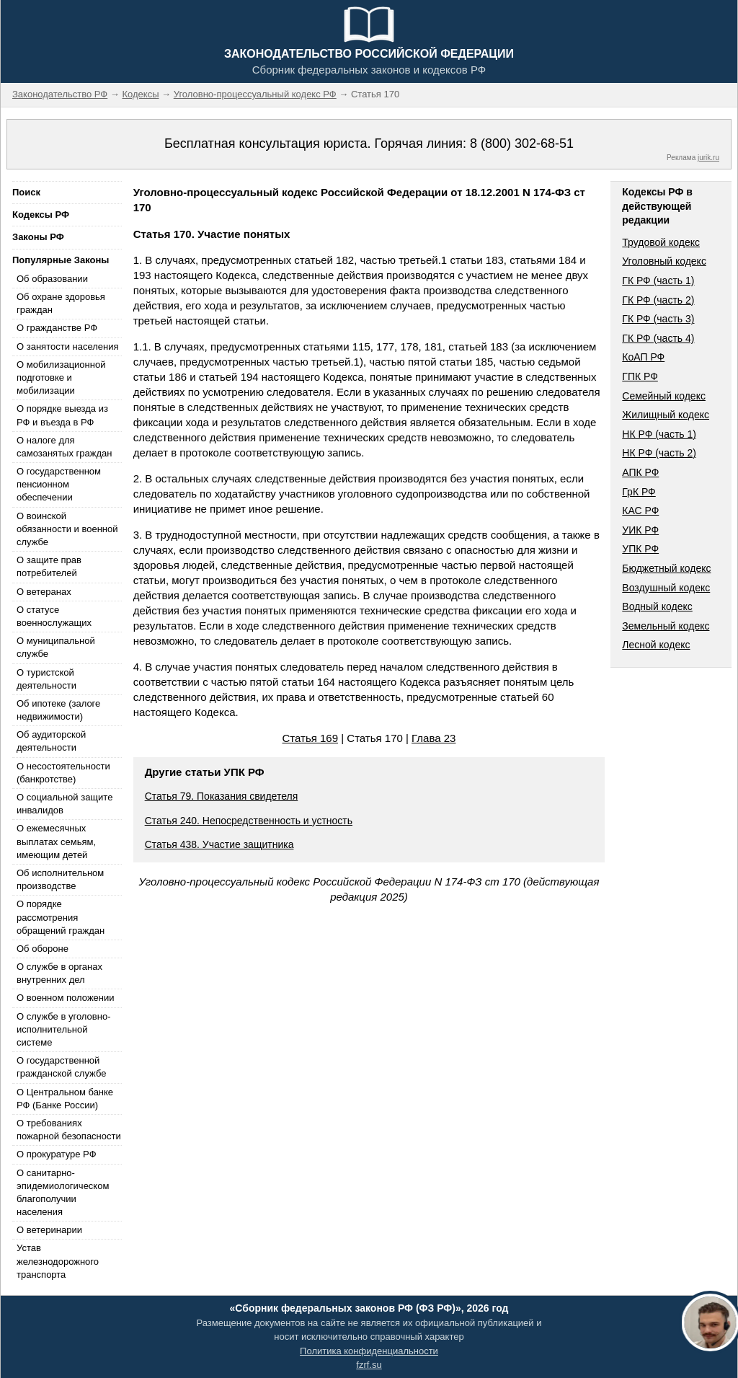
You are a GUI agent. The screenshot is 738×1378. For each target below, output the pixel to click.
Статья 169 (311, 738)
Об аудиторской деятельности (51, 741)
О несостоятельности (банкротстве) (63, 773)
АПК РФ (640, 472)
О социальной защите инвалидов (64, 804)
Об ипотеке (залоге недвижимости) (58, 710)
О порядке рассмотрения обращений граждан (61, 916)
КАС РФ (640, 510)
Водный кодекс (657, 606)
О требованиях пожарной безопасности (69, 1129)
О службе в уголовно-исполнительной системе (63, 1029)
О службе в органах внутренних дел (59, 973)
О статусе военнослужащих (54, 616)
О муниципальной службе (56, 647)
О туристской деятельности (46, 679)
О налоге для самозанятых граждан (64, 447)
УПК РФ (640, 549)
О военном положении (66, 997)
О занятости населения (68, 346)
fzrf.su (368, 1364)
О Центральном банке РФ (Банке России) (65, 1098)
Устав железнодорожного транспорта (58, 1260)
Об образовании (52, 278)
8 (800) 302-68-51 (522, 143)
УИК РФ (640, 530)
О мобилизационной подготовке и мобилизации (61, 377)
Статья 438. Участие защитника (219, 844)
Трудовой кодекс (661, 242)
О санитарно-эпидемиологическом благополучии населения (63, 1192)
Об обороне (42, 948)
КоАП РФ (643, 357)
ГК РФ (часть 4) (658, 338)
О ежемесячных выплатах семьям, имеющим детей (56, 841)
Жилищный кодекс (665, 414)
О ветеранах (44, 591)
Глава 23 (433, 738)
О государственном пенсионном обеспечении (59, 484)
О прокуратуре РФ (57, 1154)
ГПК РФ (640, 376)
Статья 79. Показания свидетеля (221, 796)
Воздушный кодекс (666, 587)
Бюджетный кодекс (666, 568)
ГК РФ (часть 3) (658, 318)
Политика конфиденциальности (369, 1351)
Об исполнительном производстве (60, 879)
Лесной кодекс (656, 644)
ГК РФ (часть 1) (658, 280)
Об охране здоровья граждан (61, 303)
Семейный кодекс (664, 396)
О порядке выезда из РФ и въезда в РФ (62, 415)
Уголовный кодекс (664, 261)
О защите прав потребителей (49, 566)
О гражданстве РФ (57, 327)
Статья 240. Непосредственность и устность (248, 820)
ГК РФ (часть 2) (658, 300)
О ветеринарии (49, 1229)
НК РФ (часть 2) (659, 453)
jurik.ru (708, 158)
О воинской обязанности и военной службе (67, 529)
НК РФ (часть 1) (659, 434)
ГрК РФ (638, 492)
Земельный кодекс (665, 626)
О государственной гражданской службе (61, 1067)
